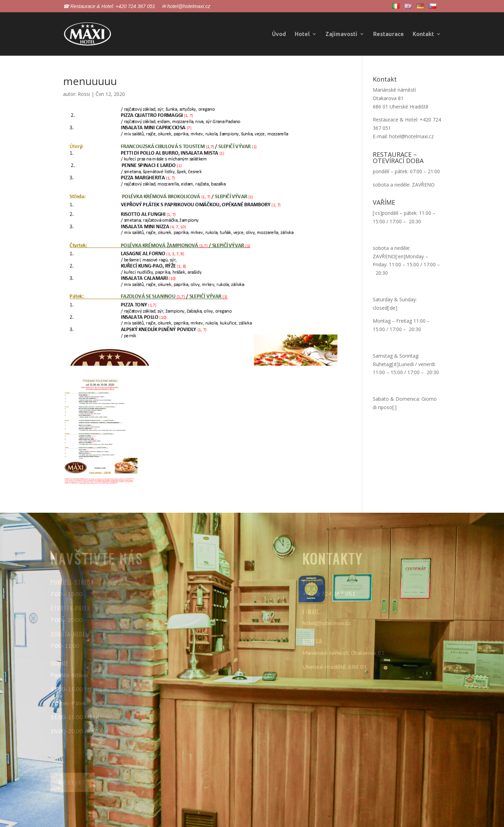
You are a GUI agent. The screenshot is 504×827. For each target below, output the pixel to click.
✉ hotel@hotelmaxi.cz (186, 6)
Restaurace (388, 34)
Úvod (279, 34)
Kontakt (423, 34)
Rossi (84, 94)
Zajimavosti (341, 34)
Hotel (302, 34)
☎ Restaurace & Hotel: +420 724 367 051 (109, 6)
